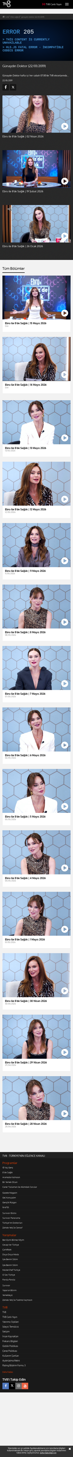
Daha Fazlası (7, 1372)
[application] (36, 40)
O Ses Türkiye (8, 1274)
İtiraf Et (5, 1207)
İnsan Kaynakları (10, 1336)
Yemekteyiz (7, 1295)
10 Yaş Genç (7, 1167)
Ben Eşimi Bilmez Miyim (13, 1240)
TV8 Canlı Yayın (52, 4)
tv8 (6, 17)
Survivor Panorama (11, 1218)
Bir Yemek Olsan (9, 1182)
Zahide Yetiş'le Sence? (12, 1227)
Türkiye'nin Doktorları (12, 1222)
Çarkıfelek (6, 1249)
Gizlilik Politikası (10, 1346)
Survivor (6, 1285)
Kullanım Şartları (10, 1355)
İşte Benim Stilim (10, 1259)
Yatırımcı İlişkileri (10, 1321)
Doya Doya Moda (10, 1254)
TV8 (4, 1312)
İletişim (6, 1331)
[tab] (13, 269)
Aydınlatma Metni (11, 1360)
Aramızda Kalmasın (11, 1177)
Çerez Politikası (9, 1350)
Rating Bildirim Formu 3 (14, 1365)
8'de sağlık (14, 17)
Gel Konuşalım (9, 1197)
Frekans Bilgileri (10, 1341)
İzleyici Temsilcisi (10, 1326)
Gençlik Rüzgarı (9, 1202)
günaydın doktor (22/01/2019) (32, 17)
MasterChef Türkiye (11, 1270)
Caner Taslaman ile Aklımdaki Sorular (19, 1187)
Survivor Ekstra (9, 1213)
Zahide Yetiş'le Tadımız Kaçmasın (17, 1300)
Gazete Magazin (9, 1192)
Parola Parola (8, 1279)
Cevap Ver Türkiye (10, 1244)
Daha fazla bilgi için (48, 1453)
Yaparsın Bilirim (9, 1290)
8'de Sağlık (7, 1172)
